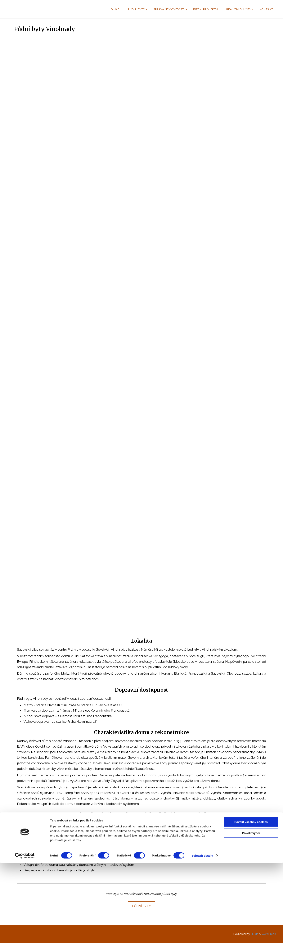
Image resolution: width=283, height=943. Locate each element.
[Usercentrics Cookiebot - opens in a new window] (25, 935)
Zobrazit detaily (202, 935)
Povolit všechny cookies (251, 901)
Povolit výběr (251, 913)
